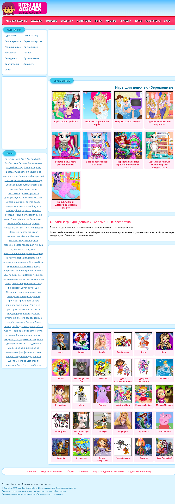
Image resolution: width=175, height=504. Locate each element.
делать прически (30, 193)
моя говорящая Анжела (30, 244)
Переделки (11, 58)
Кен (29, 210)
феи (21, 352)
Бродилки (67, 20)
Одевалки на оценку (140, 471)
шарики (37, 356)
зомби (9, 210)
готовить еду (35, 180)
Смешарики (28, 326)
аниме (16, 158)
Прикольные (30, 46)
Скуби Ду (16, 326)
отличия (19, 270)
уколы (11, 347)
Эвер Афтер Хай (25, 365)
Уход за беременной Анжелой (97, 149)
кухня (39, 214)
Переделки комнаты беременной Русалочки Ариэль (128, 150)
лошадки (26, 223)
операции (8, 270)
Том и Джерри (123, 448)
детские (38, 197)
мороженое (10, 244)
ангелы (9, 158)
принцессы (13, 296)
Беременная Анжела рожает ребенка (66, 149)
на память (11, 257)
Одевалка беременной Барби (97, 108)
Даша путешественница (29, 184)
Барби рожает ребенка (66, 107)
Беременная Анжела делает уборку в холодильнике (159, 150)
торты (18, 343)
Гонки (98, 20)
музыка (15, 249)
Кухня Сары (61, 395)
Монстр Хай (31, 240)
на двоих (27, 253)
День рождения (24, 197)
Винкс (37, 171)
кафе (24, 210)
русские (21, 317)
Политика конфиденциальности (36, 484)
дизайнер (11, 201)
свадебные (36, 317)
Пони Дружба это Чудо (26, 287)
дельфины (10, 197)
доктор (29, 201)
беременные (35, 163)
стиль (39, 330)
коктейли (10, 214)
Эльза (37, 365)
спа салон (30, 330)
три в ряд (27, 343)
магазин (8, 227)
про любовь (22, 304)
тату (13, 339)
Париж (28, 274)
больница (17, 167)
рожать (26, 313)
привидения (34, 292)
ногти (32, 257)
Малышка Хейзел (18, 231)
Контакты (15, 484)
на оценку (38, 253)
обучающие (21, 262)
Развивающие (13, 46)
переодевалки (10, 279)
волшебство (18, 176)
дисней (21, 201)
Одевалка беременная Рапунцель (159, 108)
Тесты (138, 20)
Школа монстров (17, 360)
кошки (19, 214)
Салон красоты (13, 41)
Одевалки (36, 20)
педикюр (38, 274)
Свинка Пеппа (33, 322)
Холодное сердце (22, 356)
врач (28, 176)
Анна (23, 158)
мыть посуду (26, 249)
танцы (7, 339)
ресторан (12, 309)
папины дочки (16, 274)
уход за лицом (22, 347)
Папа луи (102, 422)
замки (21, 206)
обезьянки (9, 262)
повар (8, 283)
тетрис (32, 339)
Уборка (70, 471)
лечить (39, 219)
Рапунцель (35, 304)
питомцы (31, 279)
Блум (9, 167)
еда (36, 201)
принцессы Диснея (30, 296)
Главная (31, 471)
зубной (17, 210)
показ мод (36, 283)
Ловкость (28, 63)
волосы (7, 176)
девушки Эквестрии (19, 189)
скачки (7, 326)
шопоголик (33, 360)
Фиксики (36, 352)
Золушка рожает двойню (128, 107)
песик (22, 279)
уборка (37, 343)
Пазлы (27, 52)
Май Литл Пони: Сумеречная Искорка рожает (66, 190)
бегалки (23, 163)
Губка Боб (10, 184)
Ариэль (31, 158)
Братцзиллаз (13, 171)
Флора (9, 356)
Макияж (111, 20)
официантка (31, 270)
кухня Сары (10, 219)
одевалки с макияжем (19, 266)
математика (13, 236)
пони (11, 287)
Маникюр (83, 471)
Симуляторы (153, 20)
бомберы (29, 167)
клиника (36, 210)
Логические (84, 20)
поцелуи (22, 292)
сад (27, 317)
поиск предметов (21, 283)
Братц (37, 167)
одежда (36, 266)
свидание (20, 322)
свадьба (10, 322)
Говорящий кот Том (81, 370)
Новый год (23, 257)
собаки (39, 326)
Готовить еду (30, 35)
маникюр (33, 231)
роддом (11, 313)
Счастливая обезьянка (28, 335)
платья (40, 279)
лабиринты (23, 219)
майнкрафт (37, 227)
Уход (167, 20)
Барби (38, 158)
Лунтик (35, 223)
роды (19, 313)
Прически (125, 20)
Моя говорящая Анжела (81, 423)
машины (13, 240)
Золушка (36, 206)
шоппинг (11, 365)
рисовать (35, 309)
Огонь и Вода (36, 262)
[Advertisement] (24, 112)
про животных (26, 300)
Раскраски (10, 52)
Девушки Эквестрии (143, 370)
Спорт (8, 69)
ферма (27, 352)
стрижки (10, 335)
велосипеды (27, 171)
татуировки (22, 339)
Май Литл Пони (22, 227)
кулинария (29, 214)
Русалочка (10, 317)
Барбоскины (11, 163)
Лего (32, 219)
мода (21, 240)
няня (38, 257)
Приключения (31, 58)
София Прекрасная (14, 330)
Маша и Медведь (30, 236)
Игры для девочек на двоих (108, 471)
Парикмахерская (32, 41)
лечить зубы (14, 223)
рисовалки (23, 309)
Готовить (51, 20)
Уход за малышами (51, 471)
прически (13, 300)
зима (28, 206)
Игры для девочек (16, 20)
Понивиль (11, 292)
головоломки (21, 180)
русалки (35, 313)
